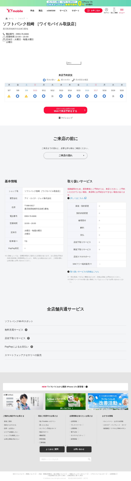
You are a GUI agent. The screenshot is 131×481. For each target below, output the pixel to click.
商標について (30, 474)
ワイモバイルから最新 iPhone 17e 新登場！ (65, 387)
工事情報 (42, 442)
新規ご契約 (8, 421)
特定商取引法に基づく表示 (56, 475)
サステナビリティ (77, 435)
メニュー (122, 12)
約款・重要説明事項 (45, 474)
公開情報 (74, 428)
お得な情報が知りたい (11, 439)
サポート (75, 10)
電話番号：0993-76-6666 (17, 34)
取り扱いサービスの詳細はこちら (84, 272)
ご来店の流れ (65, 155)
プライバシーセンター (98, 474)
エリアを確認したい (11, 432)
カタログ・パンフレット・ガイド (114, 425)
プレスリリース (76, 425)
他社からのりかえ (10, 425)
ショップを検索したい (11, 435)
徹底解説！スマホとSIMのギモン (114, 428)
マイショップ (67, 118)
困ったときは (44, 425)
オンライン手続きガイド (47, 428)
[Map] (97, 46)
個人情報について (59, 474)
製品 (40, 10)
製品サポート (44, 432)
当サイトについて (18, 474)
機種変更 (42, 435)
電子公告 (74, 432)
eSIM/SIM (51, 10)
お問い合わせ (79, 449)
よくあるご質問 (52, 449)
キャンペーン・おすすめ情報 (113, 421)
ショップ (21, 18)
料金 (32, 10)
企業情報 (74, 421)
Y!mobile (14, 10)
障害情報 (42, 439)
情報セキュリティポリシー (78, 474)
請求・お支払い (9, 428)
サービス (63, 10)
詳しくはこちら (77, 198)
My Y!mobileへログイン (47, 421)
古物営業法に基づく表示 (75, 475)
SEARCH (89, 459)
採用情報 (74, 439)
